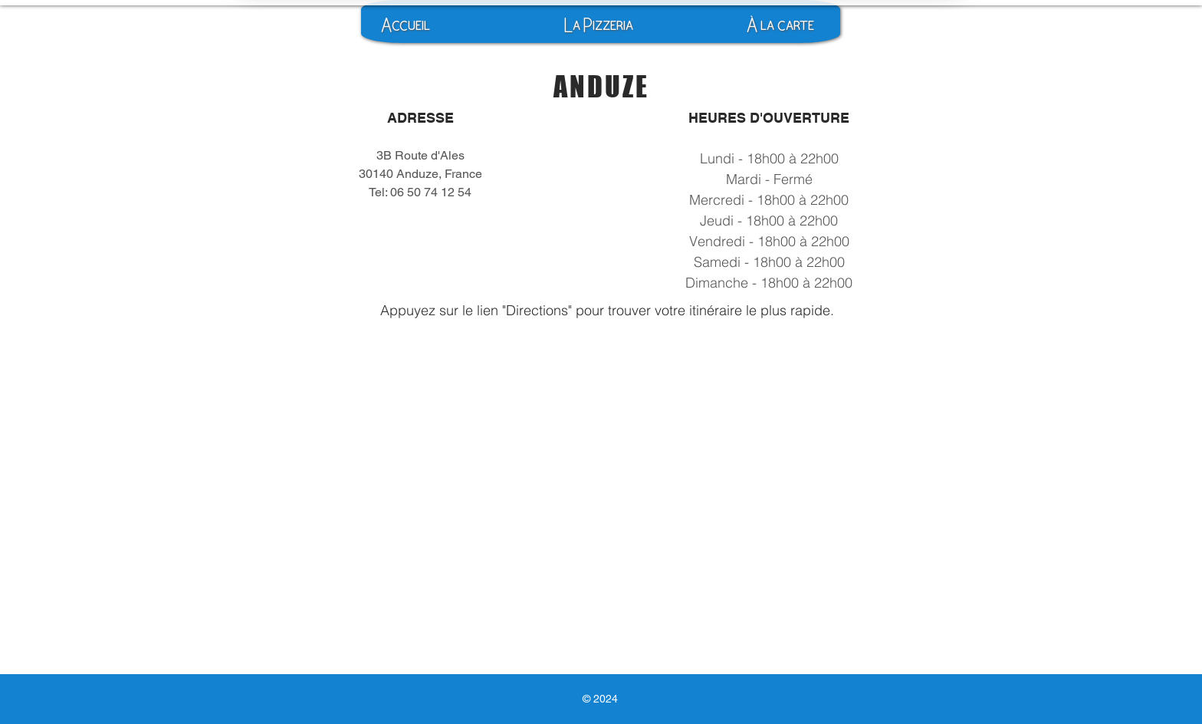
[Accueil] (405, 25)
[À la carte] (780, 25)
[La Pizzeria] (598, 25)
